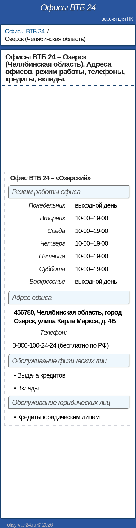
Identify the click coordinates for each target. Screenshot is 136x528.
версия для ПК (117, 19)
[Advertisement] (68, 129)
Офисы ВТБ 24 (67, 7)
